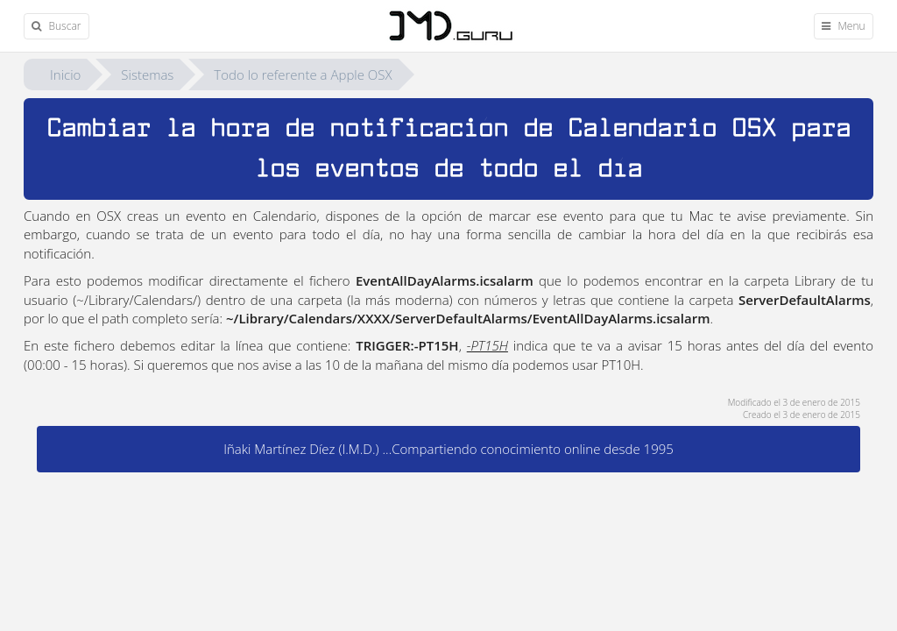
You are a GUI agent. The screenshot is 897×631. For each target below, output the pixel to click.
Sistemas (147, 74)
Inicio (65, 74)
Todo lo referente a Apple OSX (303, 74)
